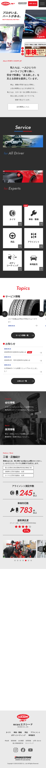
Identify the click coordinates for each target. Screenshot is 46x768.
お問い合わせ (32, 3)
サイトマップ (29, 743)
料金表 (7, 740)
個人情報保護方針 (18, 743)
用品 (26, 732)
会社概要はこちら (23, 107)
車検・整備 (18, 732)
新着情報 (13, 740)
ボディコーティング (18, 735)
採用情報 (28, 740)
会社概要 (21, 740)
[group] (35, 49)
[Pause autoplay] (22, 54)
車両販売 (31, 735)
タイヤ (8, 732)
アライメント (35, 732)
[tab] (12, 216)
